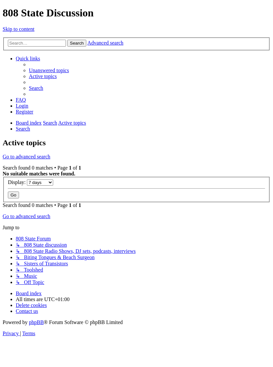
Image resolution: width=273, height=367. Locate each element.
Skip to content (18, 29)
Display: (30, 182)
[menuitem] (49, 70)
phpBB (36, 322)
